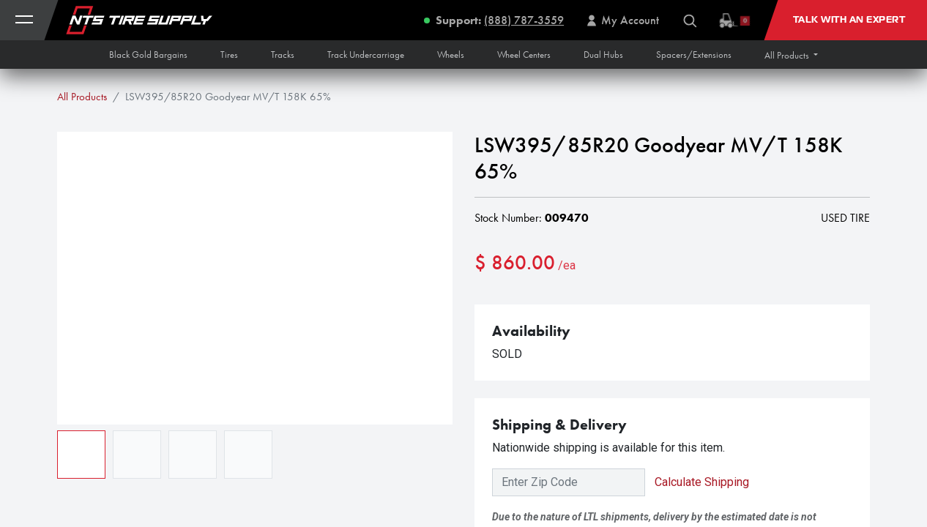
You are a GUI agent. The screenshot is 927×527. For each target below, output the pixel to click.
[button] (791, 55)
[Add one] (568, 310)
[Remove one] (492, 310)
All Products (82, 96)
